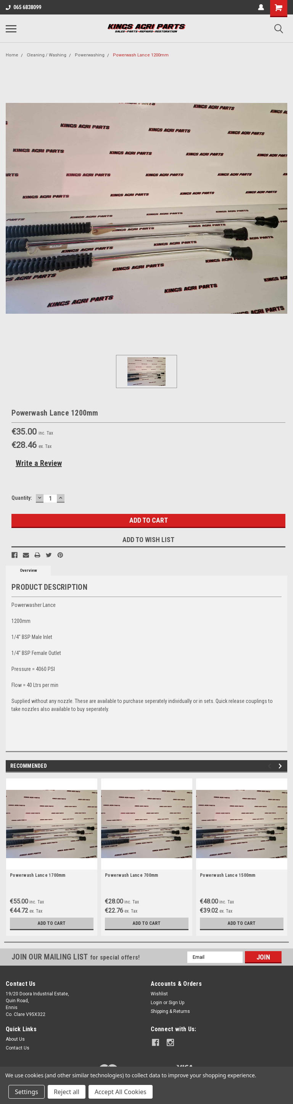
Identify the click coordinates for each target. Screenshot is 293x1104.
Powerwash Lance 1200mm (141, 55)
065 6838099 (23, 7)
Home (12, 55)
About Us (15, 1039)
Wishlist (159, 993)
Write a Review (39, 463)
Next (281, 766)
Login (156, 1002)
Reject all (66, 1092)
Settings (26, 1092)
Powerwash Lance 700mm (131, 875)
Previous (271, 766)
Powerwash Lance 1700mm (38, 875)
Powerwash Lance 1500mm (228, 875)
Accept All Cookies (120, 1092)
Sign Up (176, 1002)
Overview (28, 570)
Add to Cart (52, 923)
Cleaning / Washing (46, 55)
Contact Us (17, 1048)
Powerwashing (90, 55)
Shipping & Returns (170, 1011)
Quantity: (21, 498)
